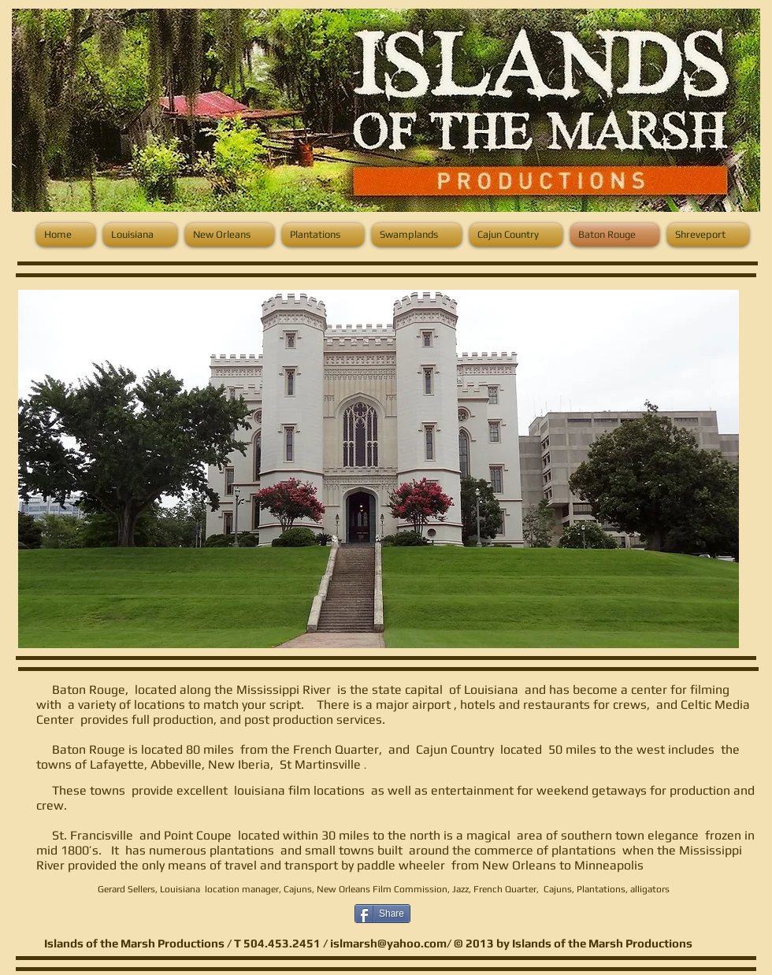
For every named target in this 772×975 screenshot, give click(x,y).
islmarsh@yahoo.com (388, 943)
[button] (378, 469)
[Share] (382, 913)
